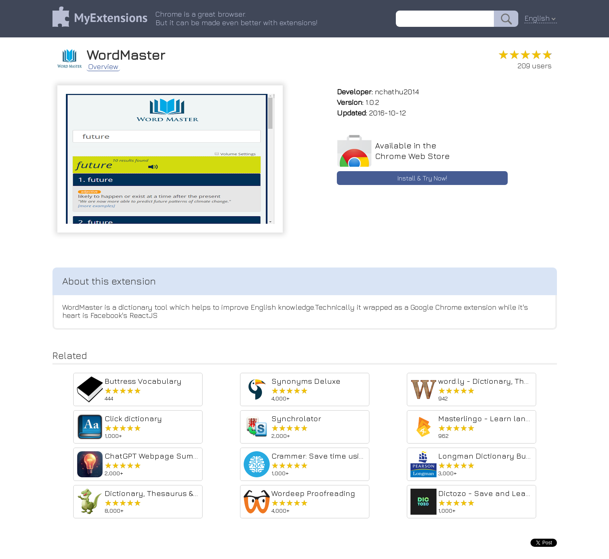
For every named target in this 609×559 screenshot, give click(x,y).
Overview (103, 67)
